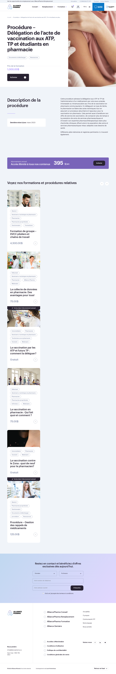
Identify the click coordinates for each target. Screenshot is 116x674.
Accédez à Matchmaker (55, 641)
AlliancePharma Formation (58, 621)
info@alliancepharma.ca (14, 650)
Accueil (9, 17)
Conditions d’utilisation (55, 646)
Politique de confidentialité (57, 650)
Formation (61, 7)
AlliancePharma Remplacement (43, 1)
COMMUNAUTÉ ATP (85, 1)
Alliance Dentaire (54, 626)
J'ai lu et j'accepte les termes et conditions (59, 593)
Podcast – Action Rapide (101, 1)
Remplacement (47, 7)
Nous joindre (87, 627)
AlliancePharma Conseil (57, 612)
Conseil (35, 7)
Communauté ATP (89, 619)
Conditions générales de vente (58, 654)
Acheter (99, 163)
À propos (86, 615)
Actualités (74, 1)
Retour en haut (99, 668)
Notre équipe (87, 623)
